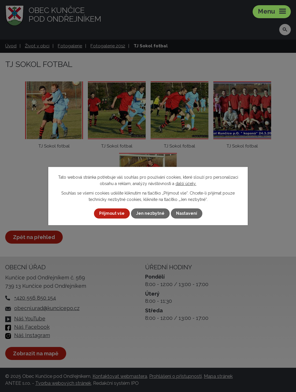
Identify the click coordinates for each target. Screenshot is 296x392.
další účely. (185, 183)
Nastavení (186, 213)
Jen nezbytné (150, 213)
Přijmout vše (112, 213)
